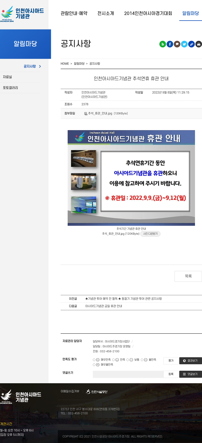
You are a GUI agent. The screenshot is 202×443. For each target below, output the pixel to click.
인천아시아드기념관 (30, 14)
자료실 (7, 77)
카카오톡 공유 (177, 44)
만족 (122, 359)
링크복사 (191, 44)
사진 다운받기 (150, 233)
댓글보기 (192, 374)
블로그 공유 (162, 44)
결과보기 (192, 360)
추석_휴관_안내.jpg (98, 113)
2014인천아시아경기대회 (148, 13)
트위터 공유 (184, 44)
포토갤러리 (10, 88)
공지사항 (30, 66)
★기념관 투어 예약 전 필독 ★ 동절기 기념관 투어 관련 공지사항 (123, 299)
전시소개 (105, 13)
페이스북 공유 (170, 44)
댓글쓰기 (68, 373)
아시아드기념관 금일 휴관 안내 (103, 306)
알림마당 (190, 13)
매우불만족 (107, 364)
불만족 (152, 359)
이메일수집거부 (70, 391)
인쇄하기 (198, 44)
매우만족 (106, 359)
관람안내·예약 (74, 13)
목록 (188, 276)
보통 (136, 359)
